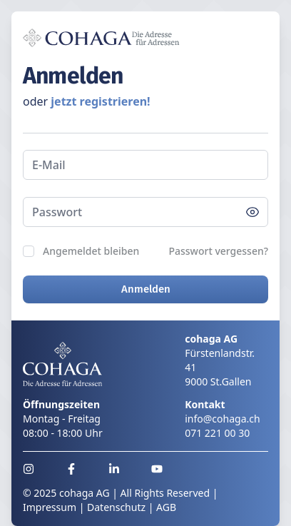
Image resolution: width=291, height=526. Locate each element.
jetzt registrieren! (100, 101)
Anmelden (145, 289)
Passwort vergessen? (218, 251)
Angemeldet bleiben (91, 251)
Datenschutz (116, 507)
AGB (166, 507)
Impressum (49, 507)
